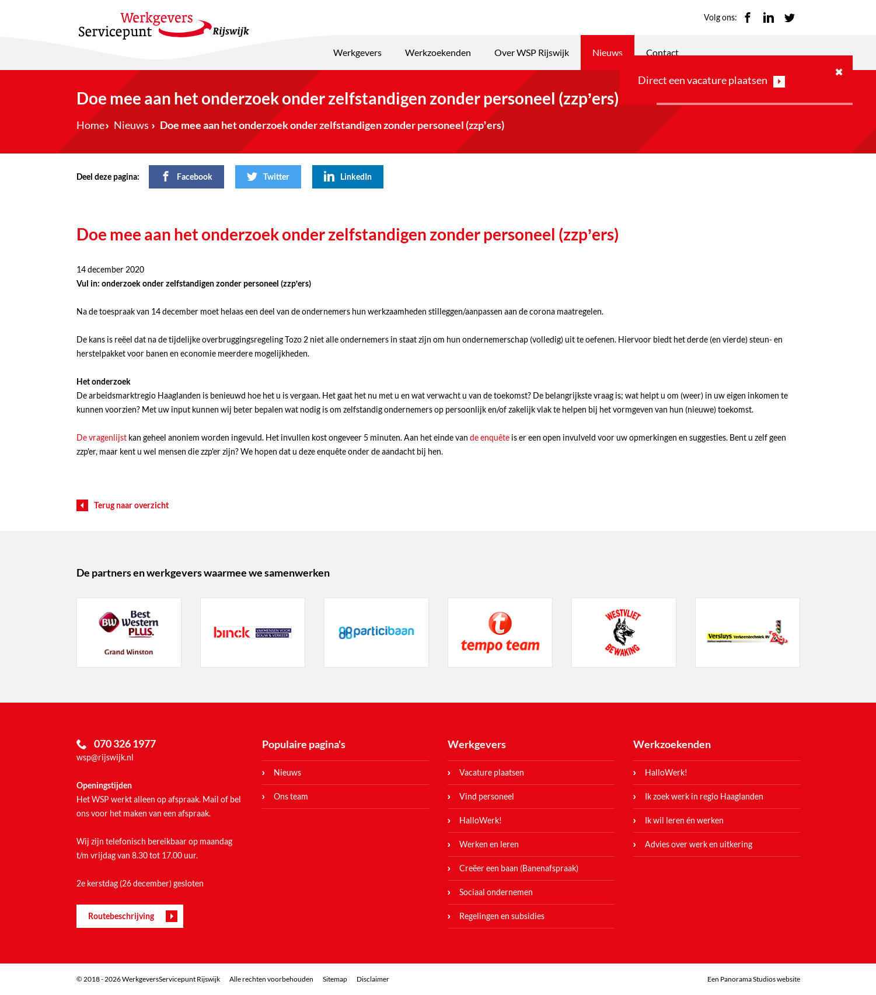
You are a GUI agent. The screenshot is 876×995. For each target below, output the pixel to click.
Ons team (291, 796)
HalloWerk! (480, 820)
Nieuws (607, 52)
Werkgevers (357, 52)
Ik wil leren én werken (684, 820)
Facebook (747, 17)
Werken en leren (489, 844)
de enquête (489, 437)
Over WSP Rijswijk (531, 52)
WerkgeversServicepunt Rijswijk (164, 26)
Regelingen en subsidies (502, 916)
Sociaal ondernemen (496, 892)
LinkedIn (768, 17)
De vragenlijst (101, 437)
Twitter (789, 17)
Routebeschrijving (121, 916)
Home (90, 124)
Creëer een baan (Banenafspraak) (518, 868)
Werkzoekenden (438, 52)
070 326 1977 (125, 743)
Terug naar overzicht (131, 505)
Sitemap (335, 979)
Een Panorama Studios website (753, 979)
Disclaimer (373, 979)
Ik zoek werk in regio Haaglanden (704, 796)
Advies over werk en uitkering (698, 844)
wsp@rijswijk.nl (105, 757)
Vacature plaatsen (491, 772)
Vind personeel (486, 796)
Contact (662, 52)
